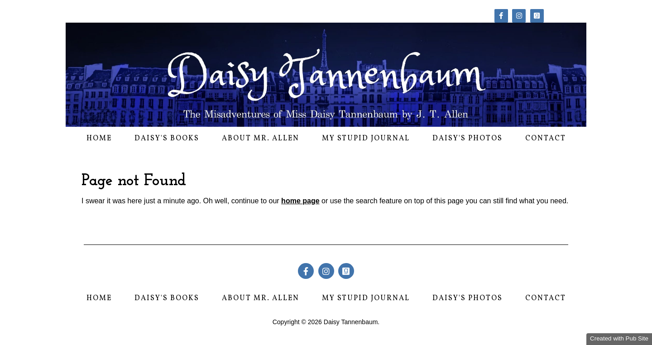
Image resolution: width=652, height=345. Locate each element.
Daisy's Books (166, 139)
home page (300, 201)
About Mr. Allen (260, 139)
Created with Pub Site (619, 338)
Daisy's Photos (467, 139)
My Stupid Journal (366, 139)
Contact (545, 139)
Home (99, 139)
